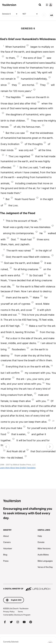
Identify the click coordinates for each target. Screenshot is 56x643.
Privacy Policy (9, 611)
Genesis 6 (10, 14)
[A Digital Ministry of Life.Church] (28, 587)
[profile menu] (49, 4)
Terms (20, 611)
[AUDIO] (44, 15)
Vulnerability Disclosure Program (16, 615)
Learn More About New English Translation (18, 468)
